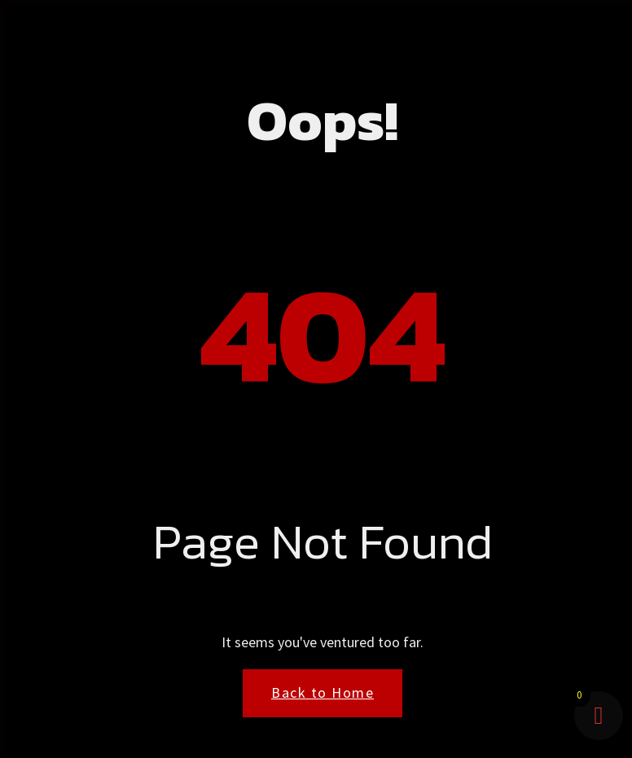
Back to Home (322, 692)
